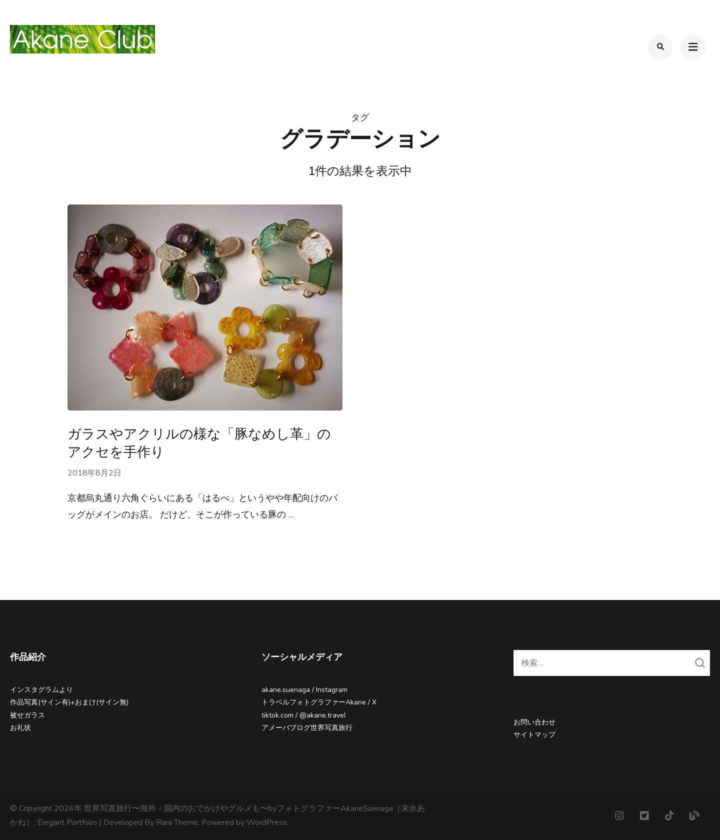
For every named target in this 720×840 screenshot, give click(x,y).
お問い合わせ (535, 722)
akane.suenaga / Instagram (305, 689)
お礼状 (20, 727)
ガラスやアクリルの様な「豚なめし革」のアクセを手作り (199, 443)
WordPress (266, 822)
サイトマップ (535, 735)
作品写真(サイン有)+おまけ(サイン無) (69, 702)
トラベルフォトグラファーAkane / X (319, 702)
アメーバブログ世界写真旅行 (307, 727)
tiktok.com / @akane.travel (304, 715)
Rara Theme (177, 822)
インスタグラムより (41, 689)
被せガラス (27, 715)
